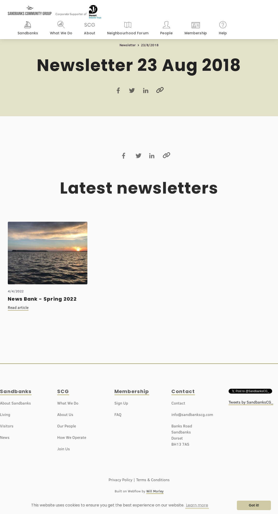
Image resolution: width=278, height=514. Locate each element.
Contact (183, 391)
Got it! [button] (254, 505)
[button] (28, 28)
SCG (63, 391)
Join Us (63, 448)
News (4, 437)
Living (5, 414)
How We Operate (71, 437)
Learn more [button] (197, 505)
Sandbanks (16, 391)
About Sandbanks (15, 403)
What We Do (67, 403)
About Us (65, 414)
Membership (131, 391)
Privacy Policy (120, 479)
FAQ (117, 414)
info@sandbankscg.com (192, 414)
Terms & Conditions (153, 479)
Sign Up (121, 403)
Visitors (6, 426)
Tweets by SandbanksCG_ (251, 402)
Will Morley (155, 491)
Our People (66, 426)
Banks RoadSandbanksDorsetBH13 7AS (181, 435)
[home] (30, 8)
